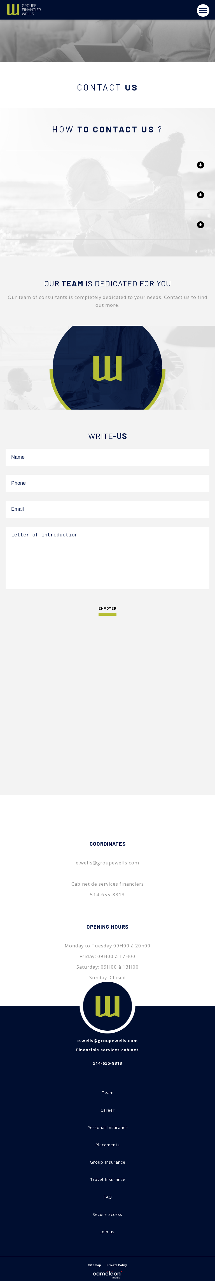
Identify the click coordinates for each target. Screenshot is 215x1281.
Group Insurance (107, 1162)
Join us (107, 1232)
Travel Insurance (107, 1179)
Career (108, 1110)
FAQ (107, 1197)
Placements (107, 1145)
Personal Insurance (107, 1127)
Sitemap (94, 1265)
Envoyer (107, 610)
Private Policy (116, 1265)
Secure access (107, 1214)
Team (108, 1092)
